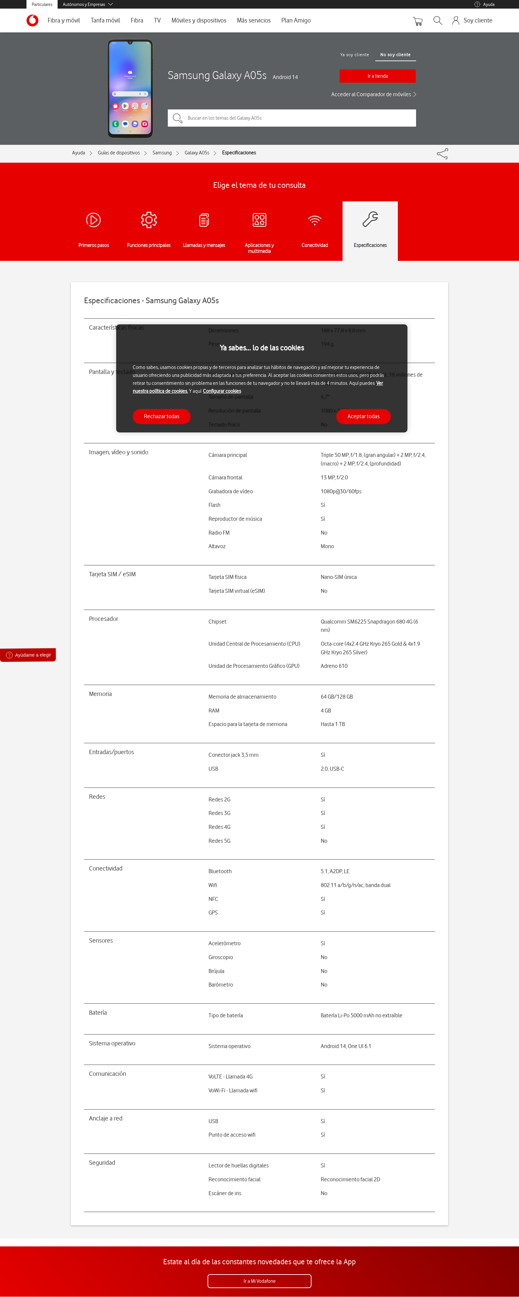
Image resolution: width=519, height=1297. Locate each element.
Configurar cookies (222, 391)
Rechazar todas (161, 416)
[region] (261, 378)
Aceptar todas (364, 416)
